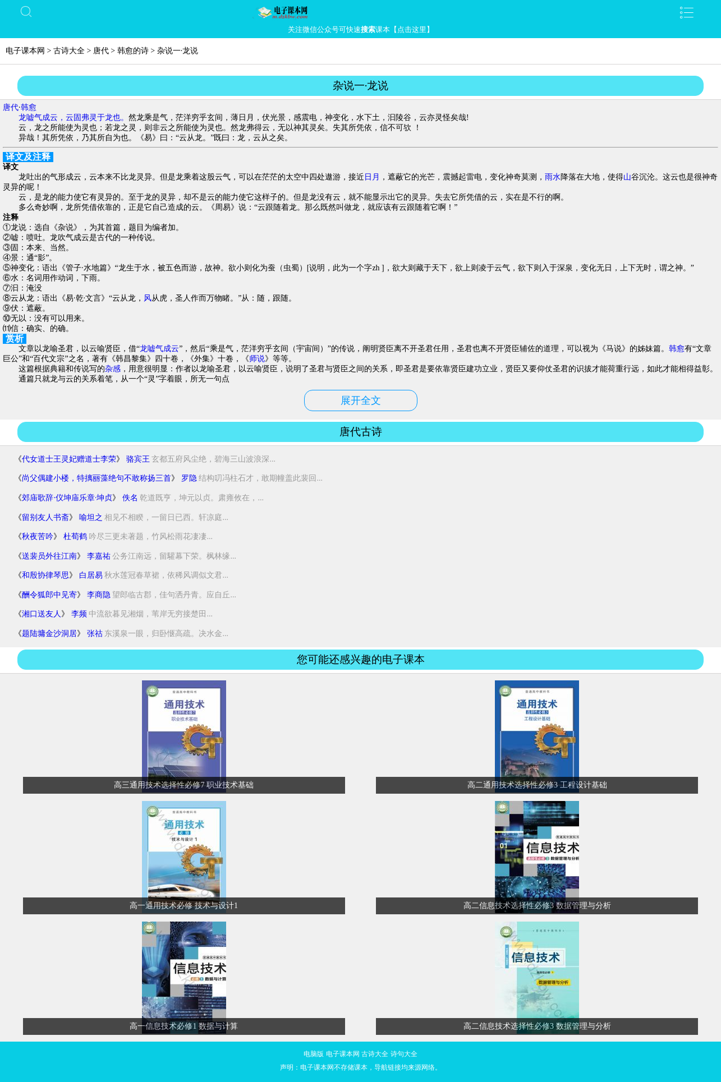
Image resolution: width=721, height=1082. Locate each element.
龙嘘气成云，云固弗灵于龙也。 (73, 117)
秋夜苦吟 (37, 536)
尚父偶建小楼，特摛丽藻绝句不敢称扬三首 (96, 478)
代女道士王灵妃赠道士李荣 (69, 459)
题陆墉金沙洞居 (49, 633)
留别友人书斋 (45, 517)
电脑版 (314, 1054)
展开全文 (361, 400)
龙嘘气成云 (159, 348)
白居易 (91, 575)
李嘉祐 (99, 556)
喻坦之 (91, 517)
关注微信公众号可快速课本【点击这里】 (361, 29)
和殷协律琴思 (45, 575)
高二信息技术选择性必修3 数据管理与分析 (537, 905)
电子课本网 (25, 51)
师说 (257, 358)
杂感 (113, 369)
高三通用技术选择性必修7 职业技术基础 (184, 785)
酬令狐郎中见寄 (49, 595)
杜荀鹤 (75, 536)
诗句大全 (404, 1054)
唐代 (101, 51)
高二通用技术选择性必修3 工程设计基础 (537, 785)
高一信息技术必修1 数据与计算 (184, 1026)
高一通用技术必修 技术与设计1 (184, 905)
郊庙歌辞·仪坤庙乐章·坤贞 (67, 498)
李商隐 (99, 595)
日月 (372, 177)
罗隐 (189, 478)
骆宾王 (138, 459)
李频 (79, 614)
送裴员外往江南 (49, 556)
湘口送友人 (41, 614)
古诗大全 (69, 51)
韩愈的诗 (133, 51)
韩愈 (28, 107)
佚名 (130, 498)
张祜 (95, 633)
